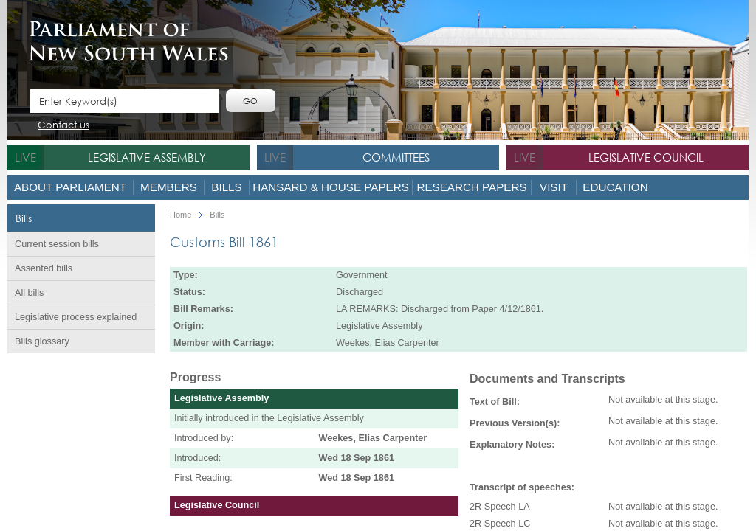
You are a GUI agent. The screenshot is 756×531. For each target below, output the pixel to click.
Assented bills (43, 268)
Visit (554, 187)
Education (615, 187)
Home (180, 215)
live (25, 157)
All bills (29, 293)
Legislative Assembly (147, 157)
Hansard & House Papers (330, 187)
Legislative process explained (76, 317)
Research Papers (471, 187)
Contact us (63, 126)
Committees (396, 157)
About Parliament (70, 187)
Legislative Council (646, 157)
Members (168, 187)
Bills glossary (42, 341)
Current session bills (57, 244)
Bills (226, 187)
